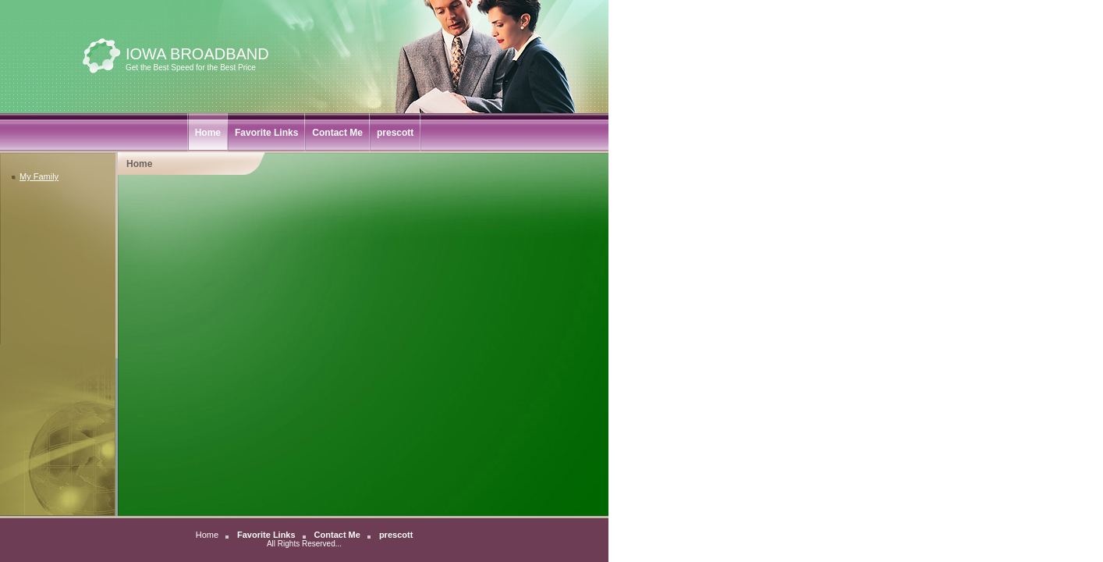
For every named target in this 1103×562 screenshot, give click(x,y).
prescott (395, 132)
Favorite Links (266, 132)
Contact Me (337, 132)
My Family (35, 176)
